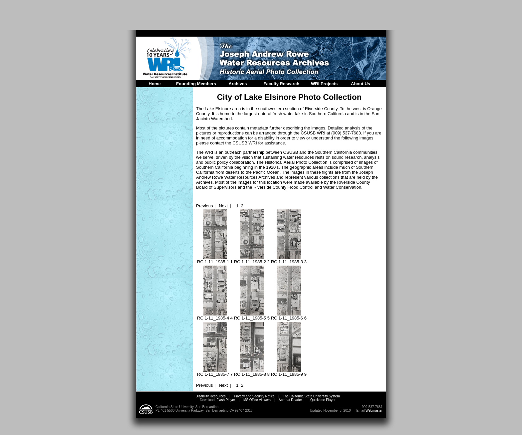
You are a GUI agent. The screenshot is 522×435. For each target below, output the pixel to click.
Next (223, 205)
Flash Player (225, 400)
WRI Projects (324, 83)
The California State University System (311, 396)
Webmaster (374, 410)
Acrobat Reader (290, 400)
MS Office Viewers (257, 400)
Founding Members (196, 83)
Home (155, 83)
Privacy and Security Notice (254, 396)
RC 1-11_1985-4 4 (215, 316)
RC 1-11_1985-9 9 (289, 372)
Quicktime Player (323, 400)
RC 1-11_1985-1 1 (215, 259)
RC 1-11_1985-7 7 (215, 372)
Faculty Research (282, 83)
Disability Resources (210, 396)
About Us (360, 83)
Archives (238, 83)
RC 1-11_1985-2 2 (252, 259)
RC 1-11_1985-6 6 (289, 316)
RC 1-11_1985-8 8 (252, 372)
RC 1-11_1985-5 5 (252, 316)
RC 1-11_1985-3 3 (289, 259)
